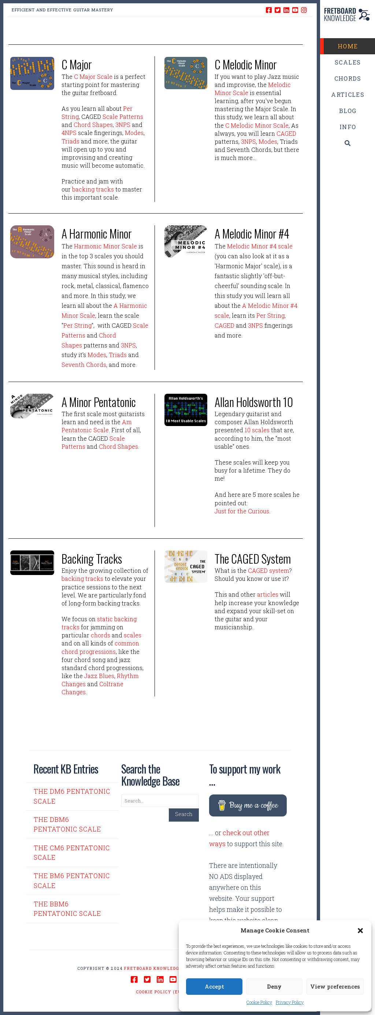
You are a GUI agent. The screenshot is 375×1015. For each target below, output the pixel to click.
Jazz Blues (99, 676)
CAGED (286, 133)
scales (132, 635)
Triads (70, 141)
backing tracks (93, 189)
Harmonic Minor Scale (105, 246)
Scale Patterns (123, 116)
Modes (134, 133)
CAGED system (268, 570)
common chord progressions (100, 647)
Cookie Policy (259, 1002)
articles (267, 594)
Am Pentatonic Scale (97, 426)
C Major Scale (93, 76)
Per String (77, 325)
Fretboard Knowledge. (154, 968)
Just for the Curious (242, 511)
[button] (360, 930)
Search (184, 814)
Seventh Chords (84, 364)
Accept (214, 986)
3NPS (122, 124)
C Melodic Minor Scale (257, 125)
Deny (274, 986)
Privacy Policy (290, 1002)
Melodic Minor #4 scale (260, 246)
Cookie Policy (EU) (159, 992)
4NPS (69, 133)
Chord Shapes (93, 124)
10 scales (257, 430)
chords (100, 635)
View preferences (335, 986)
